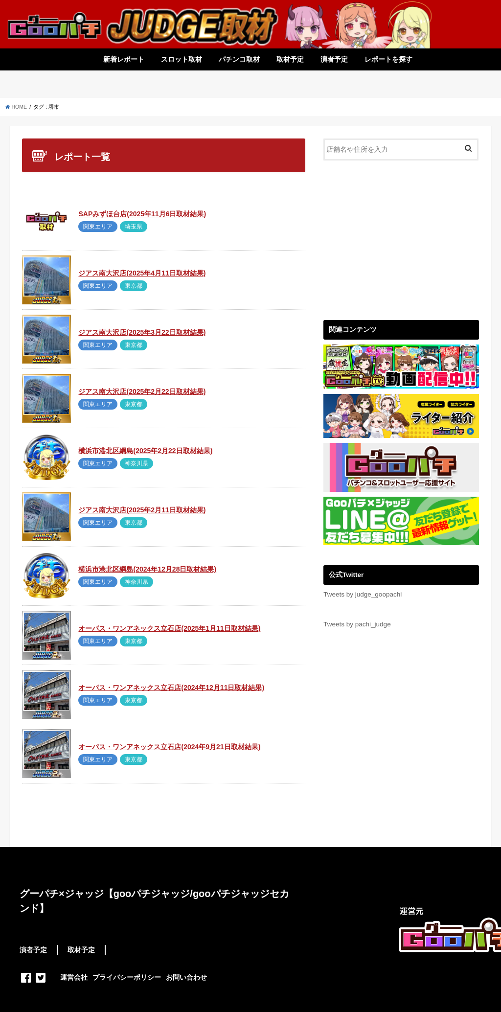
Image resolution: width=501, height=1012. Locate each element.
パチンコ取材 (239, 59)
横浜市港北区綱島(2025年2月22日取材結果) (145, 451)
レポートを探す (388, 59)
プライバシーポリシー (126, 977)
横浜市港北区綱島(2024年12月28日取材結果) (147, 569)
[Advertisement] (400, 239)
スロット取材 (181, 59)
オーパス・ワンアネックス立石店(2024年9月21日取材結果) (169, 747)
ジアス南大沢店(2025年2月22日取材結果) (141, 391)
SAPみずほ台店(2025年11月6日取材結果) (142, 214)
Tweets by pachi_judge (356, 624)
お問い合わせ (186, 977)
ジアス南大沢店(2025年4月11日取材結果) (141, 273)
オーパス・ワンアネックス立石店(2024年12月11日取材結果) (171, 687)
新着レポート (123, 59)
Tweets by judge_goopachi (362, 594)
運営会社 (74, 977)
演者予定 (334, 59)
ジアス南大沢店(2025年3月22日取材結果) (141, 332)
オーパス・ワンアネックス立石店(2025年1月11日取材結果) (169, 628)
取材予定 (290, 59)
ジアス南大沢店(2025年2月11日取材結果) (141, 510)
